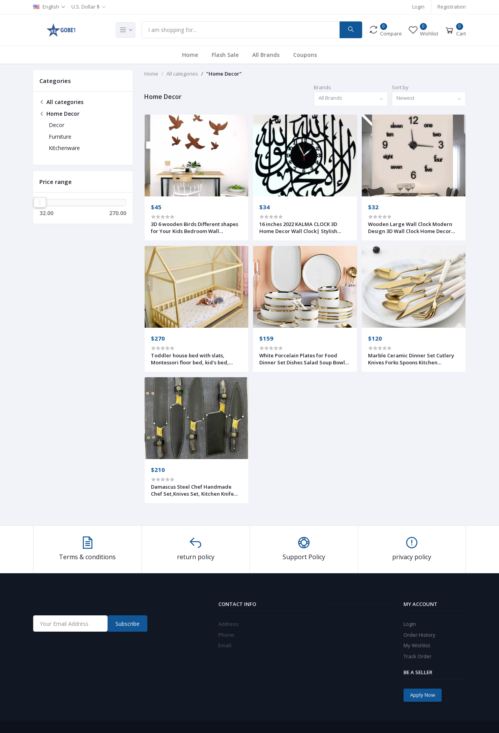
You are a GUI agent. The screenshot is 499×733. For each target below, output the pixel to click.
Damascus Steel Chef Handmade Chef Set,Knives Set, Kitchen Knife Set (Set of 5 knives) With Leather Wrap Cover (192, 490)
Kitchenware (64, 148)
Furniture (60, 136)
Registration (451, 6)
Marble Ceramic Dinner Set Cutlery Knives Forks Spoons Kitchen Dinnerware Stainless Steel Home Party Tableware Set (411, 359)
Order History (419, 634)
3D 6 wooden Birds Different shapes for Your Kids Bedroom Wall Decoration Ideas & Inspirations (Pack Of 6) (194, 228)
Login (418, 6)
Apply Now (422, 694)
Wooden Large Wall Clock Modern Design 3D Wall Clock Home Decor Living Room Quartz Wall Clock (410, 228)
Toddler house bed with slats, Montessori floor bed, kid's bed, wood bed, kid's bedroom (190, 359)
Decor (56, 125)
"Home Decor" (224, 73)
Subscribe (127, 623)
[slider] (39, 202)
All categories (61, 102)
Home (190, 54)
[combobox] (351, 99)
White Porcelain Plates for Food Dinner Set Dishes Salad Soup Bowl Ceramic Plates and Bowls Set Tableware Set (302, 359)
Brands (322, 87)
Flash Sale (225, 54)
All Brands (266, 54)
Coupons (305, 54)
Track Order (417, 656)
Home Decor (59, 113)
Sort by (400, 87)
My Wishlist (416, 645)
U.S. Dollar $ (85, 6)
